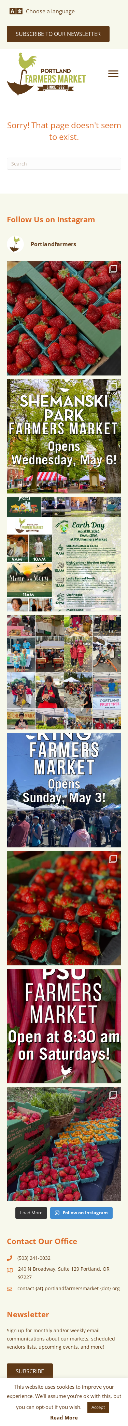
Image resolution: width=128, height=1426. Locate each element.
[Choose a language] (42, 11)
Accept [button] (98, 1407)
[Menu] (113, 74)
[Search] (64, 164)
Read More (64, 1417)
